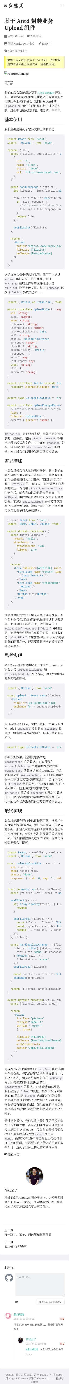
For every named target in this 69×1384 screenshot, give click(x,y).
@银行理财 (32, 1345)
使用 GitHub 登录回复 (50, 1297)
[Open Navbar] (62, 6)
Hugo (12, 1374)
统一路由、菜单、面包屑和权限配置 (28, 1230)
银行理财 (19, 1310)
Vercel (40, 1374)
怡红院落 (13, 5)
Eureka (22, 1374)
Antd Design (46, 88)
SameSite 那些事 (15, 1242)
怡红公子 (11, 1186)
